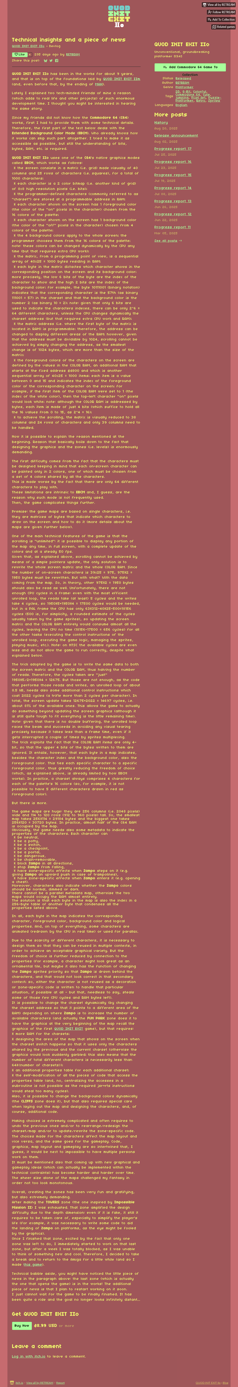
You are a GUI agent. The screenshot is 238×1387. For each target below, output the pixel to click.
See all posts (166, 240)
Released (183, 78)
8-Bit (187, 91)
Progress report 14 (173, 188)
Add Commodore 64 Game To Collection (190, 68)
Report (60, 1382)
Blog (225, 1382)
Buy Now (22, 1326)
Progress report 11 (173, 227)
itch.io (19, 1382)
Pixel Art (199, 97)
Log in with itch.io (29, 1356)
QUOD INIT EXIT (68, 1029)
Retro (200, 100)
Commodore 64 (188, 94)
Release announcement (176, 136)
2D (178, 91)
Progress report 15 (173, 175)
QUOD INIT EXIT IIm (121, 79)
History (161, 123)
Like (20, 54)
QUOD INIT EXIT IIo (28, 46)
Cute (206, 94)
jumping (182, 97)
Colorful (199, 91)
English (182, 105)
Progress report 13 (173, 201)
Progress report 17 (173, 149)
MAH (99, 84)
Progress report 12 (173, 214)
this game (33, 1265)
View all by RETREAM (39, 1382)
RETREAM (73, 54)
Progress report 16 (173, 162)
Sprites (214, 100)
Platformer (185, 87)
